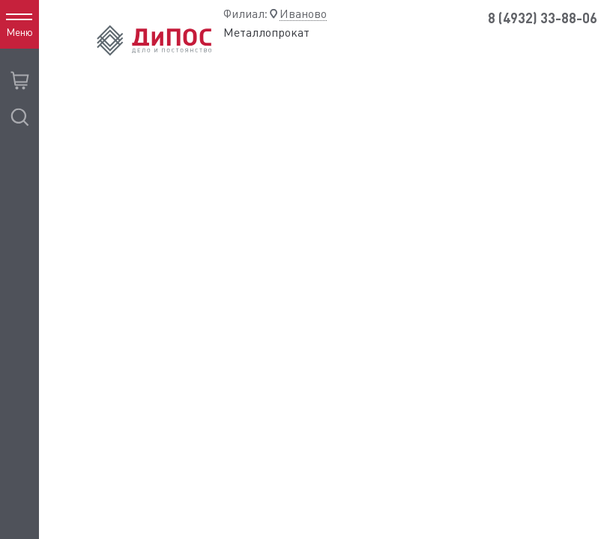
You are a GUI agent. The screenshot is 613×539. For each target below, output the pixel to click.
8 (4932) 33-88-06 (542, 18)
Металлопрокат (266, 32)
